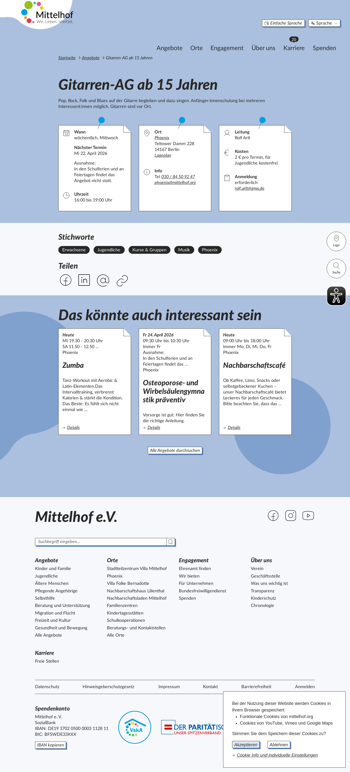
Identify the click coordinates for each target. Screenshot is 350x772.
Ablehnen (279, 744)
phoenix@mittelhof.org (175, 183)
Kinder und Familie (53, 569)
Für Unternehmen (196, 583)
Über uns (238, 40)
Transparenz (262, 591)
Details (81, 427)
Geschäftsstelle (265, 576)
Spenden (299, 40)
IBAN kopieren (50, 745)
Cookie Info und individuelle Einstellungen (277, 755)
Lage (336, 241)
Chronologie (262, 606)
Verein (257, 569)
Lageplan (163, 155)
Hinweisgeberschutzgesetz (108, 687)
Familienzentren (122, 606)
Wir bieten (189, 576)
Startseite (67, 58)
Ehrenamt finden (195, 569)
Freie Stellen (47, 661)
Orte (171, 40)
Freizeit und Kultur (53, 620)
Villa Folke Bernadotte (128, 583)
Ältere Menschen (52, 583)
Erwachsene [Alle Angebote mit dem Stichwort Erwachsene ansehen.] (74, 250)
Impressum (169, 687)
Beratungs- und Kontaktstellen (136, 628)
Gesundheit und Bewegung (61, 628)
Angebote (144, 40)
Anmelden (305, 687)
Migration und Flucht (55, 613)
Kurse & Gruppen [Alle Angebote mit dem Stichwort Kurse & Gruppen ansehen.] (149, 250)
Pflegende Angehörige (56, 591)
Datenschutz (47, 687)
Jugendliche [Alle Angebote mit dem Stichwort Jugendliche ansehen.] (108, 250)
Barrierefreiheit (256, 687)
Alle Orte (115, 635)
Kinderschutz (263, 598)
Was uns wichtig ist (269, 583)
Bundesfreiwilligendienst (202, 591)
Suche (336, 268)
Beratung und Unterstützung (62, 606)
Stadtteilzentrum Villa (137, 569)
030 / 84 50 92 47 (178, 177)
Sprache (300, 15)
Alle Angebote (48, 635)
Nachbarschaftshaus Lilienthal (135, 591)
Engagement (202, 40)
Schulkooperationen (126, 620)
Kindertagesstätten (125, 613)
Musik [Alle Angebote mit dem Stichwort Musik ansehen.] (184, 250)
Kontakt (210, 687)
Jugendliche (46, 576)
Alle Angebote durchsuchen (175, 450)
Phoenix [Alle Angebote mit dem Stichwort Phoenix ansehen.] (210, 250)
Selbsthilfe (45, 598)
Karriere (271, 39)
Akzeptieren (245, 744)
